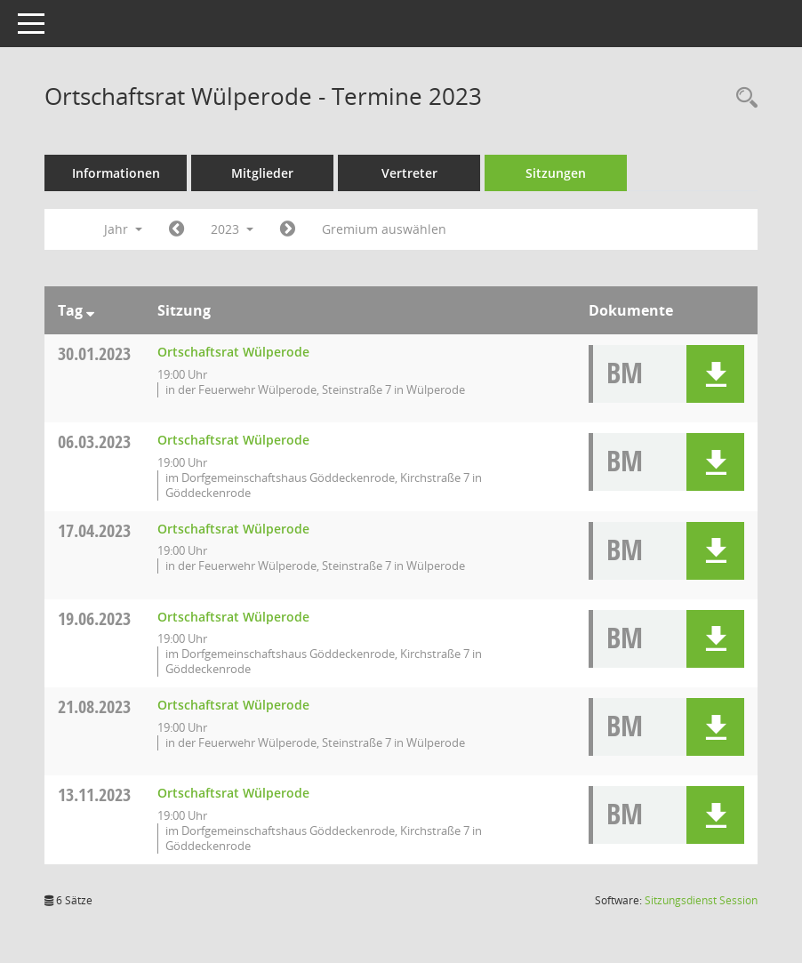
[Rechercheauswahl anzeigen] (742, 98)
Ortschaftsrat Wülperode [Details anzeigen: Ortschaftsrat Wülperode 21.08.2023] (233, 704)
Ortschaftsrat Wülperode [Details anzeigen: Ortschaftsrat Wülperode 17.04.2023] (233, 528)
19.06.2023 (94, 618)
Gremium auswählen (384, 229)
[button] (715, 374)
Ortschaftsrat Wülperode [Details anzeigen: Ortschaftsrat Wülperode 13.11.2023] (233, 792)
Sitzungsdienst (701, 900)
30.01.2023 (94, 353)
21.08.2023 (94, 706)
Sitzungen (555, 173)
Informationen (116, 173)
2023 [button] (232, 229)
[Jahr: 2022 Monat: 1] (176, 229)
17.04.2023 (94, 530)
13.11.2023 (94, 794)
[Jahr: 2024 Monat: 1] (288, 229)
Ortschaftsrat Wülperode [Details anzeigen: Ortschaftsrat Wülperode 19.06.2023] (233, 616)
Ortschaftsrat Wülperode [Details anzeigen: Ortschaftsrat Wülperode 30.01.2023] (233, 351)
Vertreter (409, 173)
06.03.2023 (94, 441)
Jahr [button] (123, 229)
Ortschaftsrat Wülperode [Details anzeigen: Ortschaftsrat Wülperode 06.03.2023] (233, 439)
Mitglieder (262, 173)
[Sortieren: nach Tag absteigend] (90, 310)
